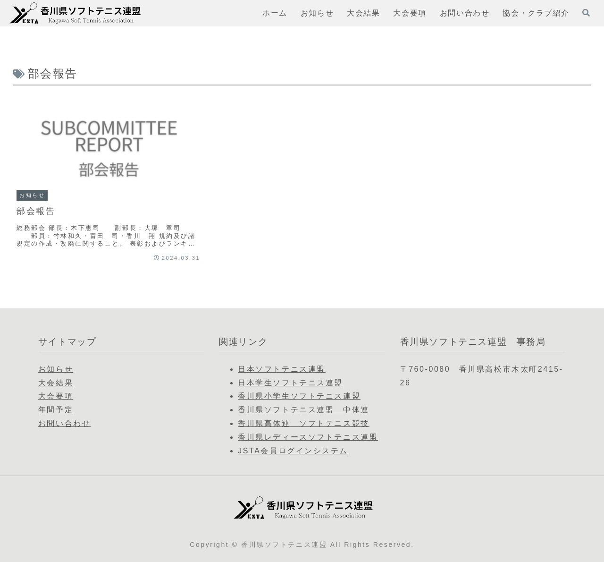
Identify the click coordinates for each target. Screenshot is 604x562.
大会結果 (55, 383)
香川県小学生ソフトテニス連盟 (299, 396)
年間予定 (55, 410)
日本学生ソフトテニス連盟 (290, 383)
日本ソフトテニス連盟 (282, 369)
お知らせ (55, 369)
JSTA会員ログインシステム (293, 451)
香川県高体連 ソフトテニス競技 (303, 423)
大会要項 (55, 396)
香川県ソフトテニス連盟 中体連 (303, 410)
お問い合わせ (64, 423)
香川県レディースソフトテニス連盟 (308, 437)
